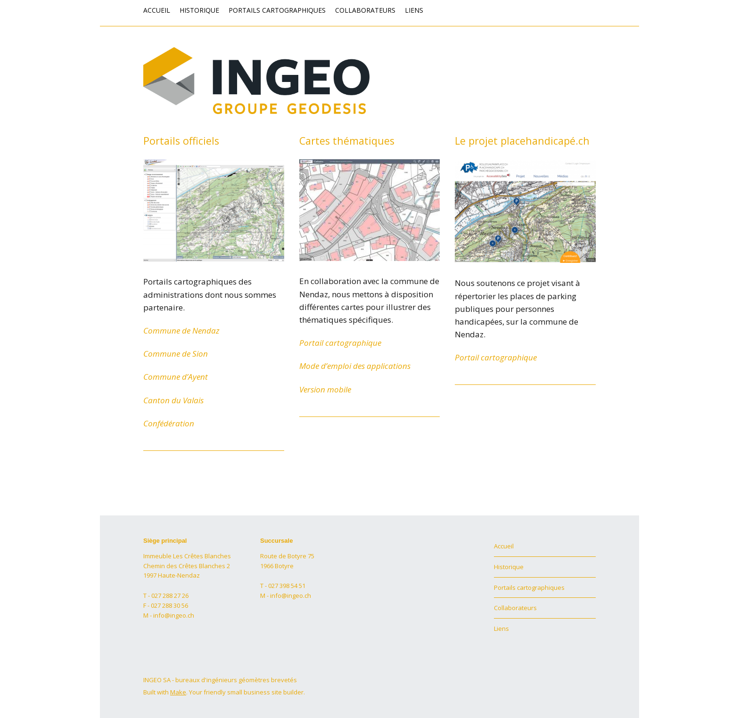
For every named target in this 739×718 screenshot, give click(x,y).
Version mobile (325, 389)
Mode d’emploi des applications (355, 365)
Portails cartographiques (277, 10)
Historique (199, 10)
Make (178, 692)
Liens (414, 10)
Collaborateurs (365, 10)
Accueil (156, 10)
